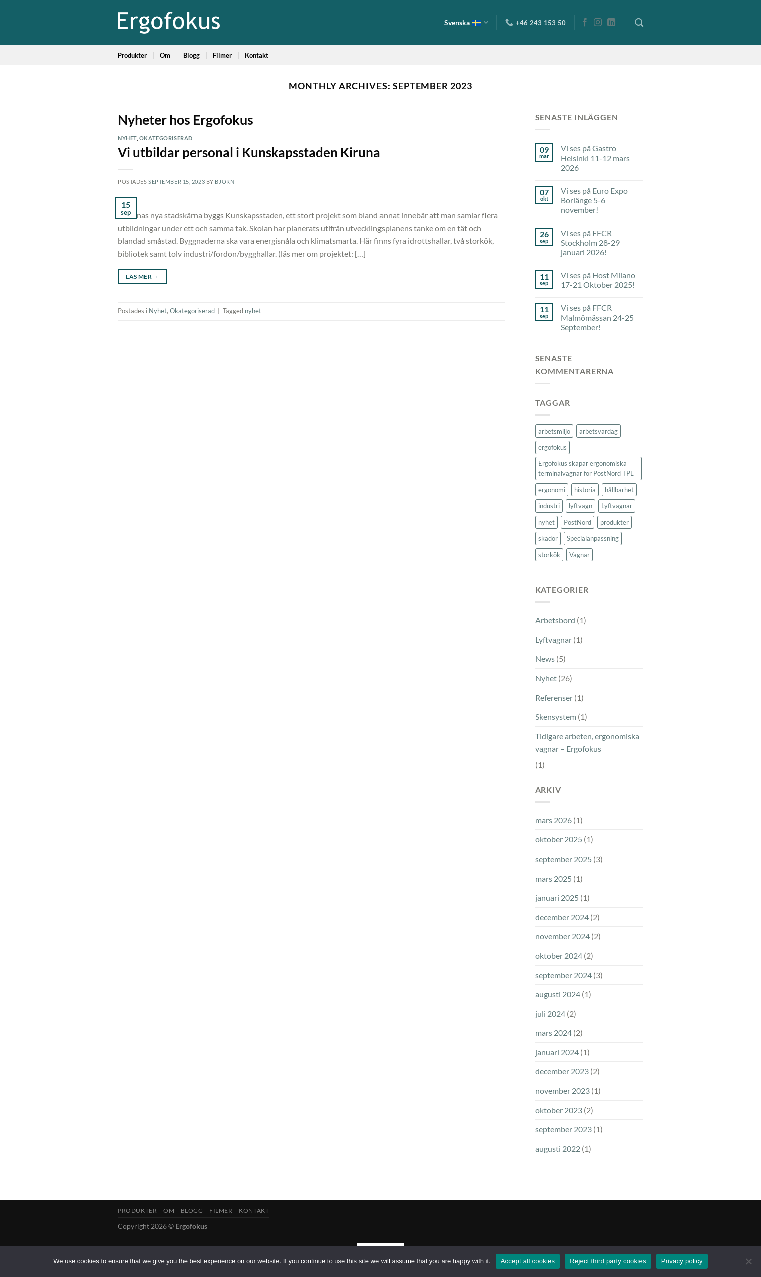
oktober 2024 (558, 955)
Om (165, 55)
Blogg (191, 55)
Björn (224, 181)
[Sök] (639, 23)
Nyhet (127, 138)
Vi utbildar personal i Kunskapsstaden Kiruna (249, 152)
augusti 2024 (557, 994)
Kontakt (256, 55)
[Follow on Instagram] (598, 22)
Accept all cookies (528, 1261)
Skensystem (555, 716)
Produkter (132, 55)
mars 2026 (553, 820)
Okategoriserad (166, 138)
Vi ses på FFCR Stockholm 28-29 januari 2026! (590, 242)
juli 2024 (550, 1013)
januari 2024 (557, 1052)
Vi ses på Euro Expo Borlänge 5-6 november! (594, 200)
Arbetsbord (555, 620)
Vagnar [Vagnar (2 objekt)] (579, 555)
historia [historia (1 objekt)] (585, 490)
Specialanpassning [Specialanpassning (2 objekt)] (593, 538)
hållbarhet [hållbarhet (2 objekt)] (619, 490)
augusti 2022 (557, 1148)
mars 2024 (553, 1032)
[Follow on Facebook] (585, 22)
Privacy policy (682, 1261)
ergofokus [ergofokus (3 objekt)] (552, 447)
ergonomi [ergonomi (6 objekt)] (551, 490)
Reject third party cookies (608, 1261)
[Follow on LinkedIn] (611, 22)
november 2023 (562, 1090)
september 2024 (563, 975)
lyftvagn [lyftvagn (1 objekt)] (580, 506)
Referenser (554, 697)
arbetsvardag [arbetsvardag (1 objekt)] (598, 431)
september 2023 (563, 1129)
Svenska (466, 22)
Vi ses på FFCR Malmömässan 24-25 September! (597, 317)
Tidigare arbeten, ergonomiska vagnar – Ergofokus (587, 742)
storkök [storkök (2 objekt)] (549, 555)
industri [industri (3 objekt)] (549, 506)
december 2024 (562, 917)
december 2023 (562, 1071)
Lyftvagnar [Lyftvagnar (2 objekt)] (616, 506)
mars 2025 (553, 878)
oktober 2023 (558, 1110)
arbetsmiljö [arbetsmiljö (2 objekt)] (554, 431)
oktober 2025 (558, 839)
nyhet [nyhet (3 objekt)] (546, 522)
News (545, 658)
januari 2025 (557, 897)
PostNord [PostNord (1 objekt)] (577, 522)
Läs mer (142, 276)
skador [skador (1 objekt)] (548, 538)
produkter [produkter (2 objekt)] (614, 522)
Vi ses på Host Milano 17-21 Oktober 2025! (598, 279)
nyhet (253, 311)
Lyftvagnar (553, 639)
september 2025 (563, 859)
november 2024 (562, 936)
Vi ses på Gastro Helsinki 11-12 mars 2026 (595, 157)
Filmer (222, 55)
